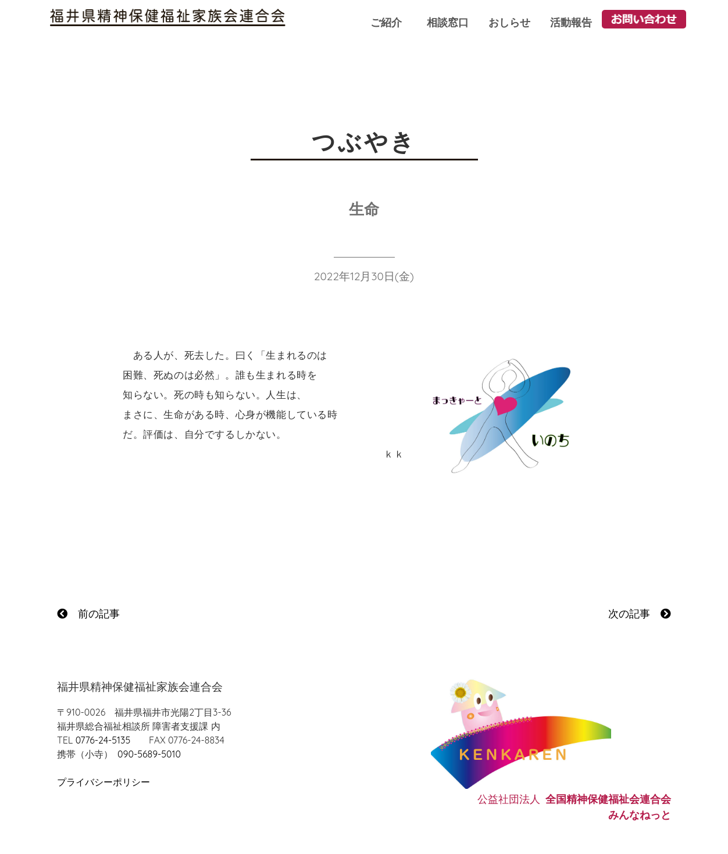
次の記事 (639, 613)
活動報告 (571, 22)
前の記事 (88, 613)
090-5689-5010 (149, 754)
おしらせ (509, 22)
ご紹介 (386, 22)
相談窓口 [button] (448, 22)
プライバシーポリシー (103, 782)
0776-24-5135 (103, 740)
